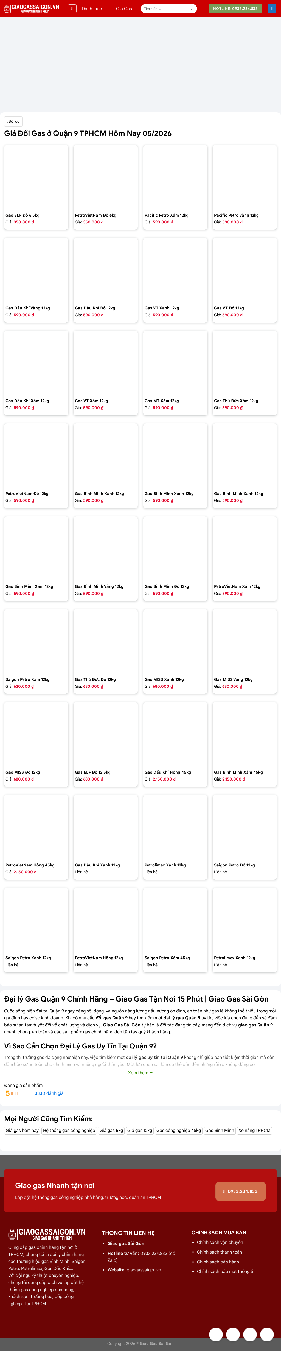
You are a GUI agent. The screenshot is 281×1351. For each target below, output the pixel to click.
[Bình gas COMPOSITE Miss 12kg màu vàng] (245, 641)
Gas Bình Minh (219, 1130)
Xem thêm (138, 1073)
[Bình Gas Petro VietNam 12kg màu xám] (245, 548)
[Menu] (72, 8)
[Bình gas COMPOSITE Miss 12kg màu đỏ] (36, 734)
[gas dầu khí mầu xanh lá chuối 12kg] (106, 827)
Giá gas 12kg (139, 1130)
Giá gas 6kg (111, 1130)
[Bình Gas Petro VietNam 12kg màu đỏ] (36, 455)
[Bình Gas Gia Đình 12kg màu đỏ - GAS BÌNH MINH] (175, 548)
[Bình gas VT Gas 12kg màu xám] (106, 363)
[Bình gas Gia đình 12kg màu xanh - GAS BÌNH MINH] (106, 455)
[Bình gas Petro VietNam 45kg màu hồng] (36, 827)
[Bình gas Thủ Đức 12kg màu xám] (245, 363)
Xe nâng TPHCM (254, 1130)
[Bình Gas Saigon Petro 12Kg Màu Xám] (36, 641)
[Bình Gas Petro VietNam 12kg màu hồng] (106, 920)
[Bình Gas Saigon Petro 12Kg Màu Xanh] (36, 920)
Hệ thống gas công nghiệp (69, 1130)
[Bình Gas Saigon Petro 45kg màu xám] (175, 920)
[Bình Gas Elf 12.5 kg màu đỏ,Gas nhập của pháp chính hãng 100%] (106, 734)
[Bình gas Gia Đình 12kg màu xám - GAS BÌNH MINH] (36, 548)
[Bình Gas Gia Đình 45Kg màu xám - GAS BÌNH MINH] (245, 734)
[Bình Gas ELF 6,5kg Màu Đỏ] (36, 177)
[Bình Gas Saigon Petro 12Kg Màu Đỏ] (245, 827)
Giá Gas (121, 9)
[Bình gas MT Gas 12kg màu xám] (175, 363)
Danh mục (93, 9)
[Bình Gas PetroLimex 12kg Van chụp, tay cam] (245, 920)
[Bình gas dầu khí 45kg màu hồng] (175, 734)
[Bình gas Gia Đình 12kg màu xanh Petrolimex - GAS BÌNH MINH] (175, 455)
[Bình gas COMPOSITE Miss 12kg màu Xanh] (175, 641)
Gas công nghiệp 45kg (178, 1130)
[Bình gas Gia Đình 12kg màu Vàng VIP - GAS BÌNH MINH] (106, 548)
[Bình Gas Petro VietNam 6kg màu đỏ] (106, 177)
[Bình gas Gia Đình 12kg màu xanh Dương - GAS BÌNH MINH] (245, 455)
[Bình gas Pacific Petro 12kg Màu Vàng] (245, 177)
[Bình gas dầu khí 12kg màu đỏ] (106, 270)
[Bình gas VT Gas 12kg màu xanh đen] (175, 270)
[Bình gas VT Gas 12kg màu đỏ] (245, 270)
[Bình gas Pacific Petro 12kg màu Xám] (175, 177)
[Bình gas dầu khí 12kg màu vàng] (36, 270)
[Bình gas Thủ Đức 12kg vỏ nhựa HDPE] (106, 641)
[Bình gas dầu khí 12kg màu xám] (36, 363)
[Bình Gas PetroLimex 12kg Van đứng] (175, 827)
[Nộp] (191, 8)
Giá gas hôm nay (22, 1130)
